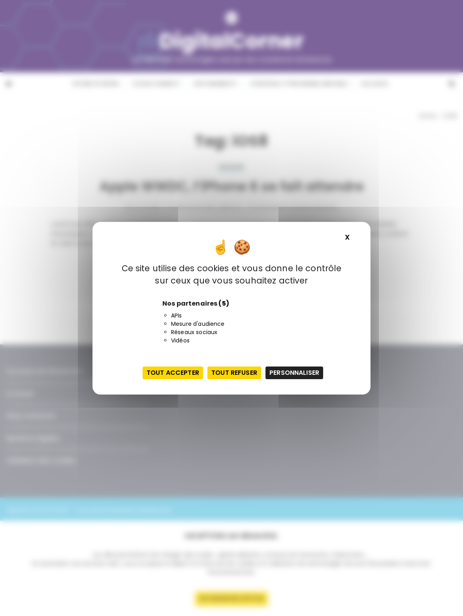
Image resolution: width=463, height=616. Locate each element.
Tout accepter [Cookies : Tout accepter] (173, 372)
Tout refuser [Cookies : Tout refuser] (234, 372)
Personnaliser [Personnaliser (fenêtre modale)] (294, 372)
